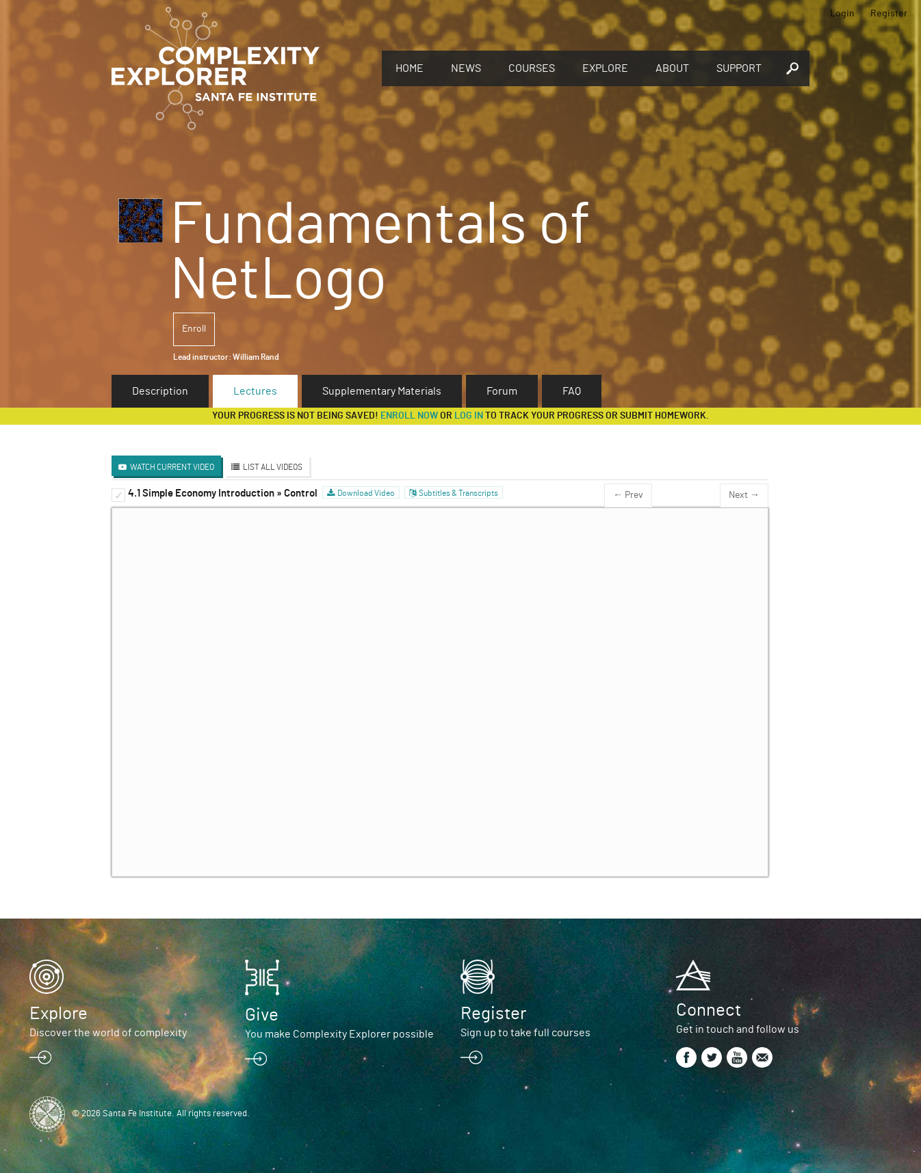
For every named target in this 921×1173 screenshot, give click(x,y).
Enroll (194, 329)
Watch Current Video (172, 467)
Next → (744, 495)
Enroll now (409, 416)
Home (409, 68)
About (672, 68)
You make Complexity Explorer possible (339, 1034)
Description (160, 391)
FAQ (571, 391)
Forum (502, 391)
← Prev (628, 495)
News (466, 68)
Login (842, 13)
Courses (531, 68)
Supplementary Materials (381, 391)
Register (888, 13)
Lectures (255, 391)
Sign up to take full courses (525, 1032)
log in (468, 416)
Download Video (366, 493)
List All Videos (272, 467)
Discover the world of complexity (108, 1032)
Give (261, 1015)
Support (739, 68)
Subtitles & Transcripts (458, 493)
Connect (708, 1010)
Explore (605, 68)
